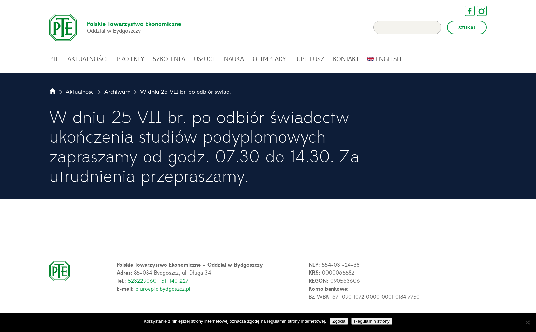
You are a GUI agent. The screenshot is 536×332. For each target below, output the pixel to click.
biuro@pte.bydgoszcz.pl (162, 288)
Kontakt (346, 59)
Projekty (130, 59)
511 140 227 (174, 280)
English (388, 59)
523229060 (142, 280)
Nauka (234, 59)
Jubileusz (309, 59)
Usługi (204, 59)
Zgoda (338, 321)
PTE (54, 59)
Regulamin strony (372, 321)
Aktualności (87, 59)
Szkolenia (169, 59)
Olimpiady (269, 59)
